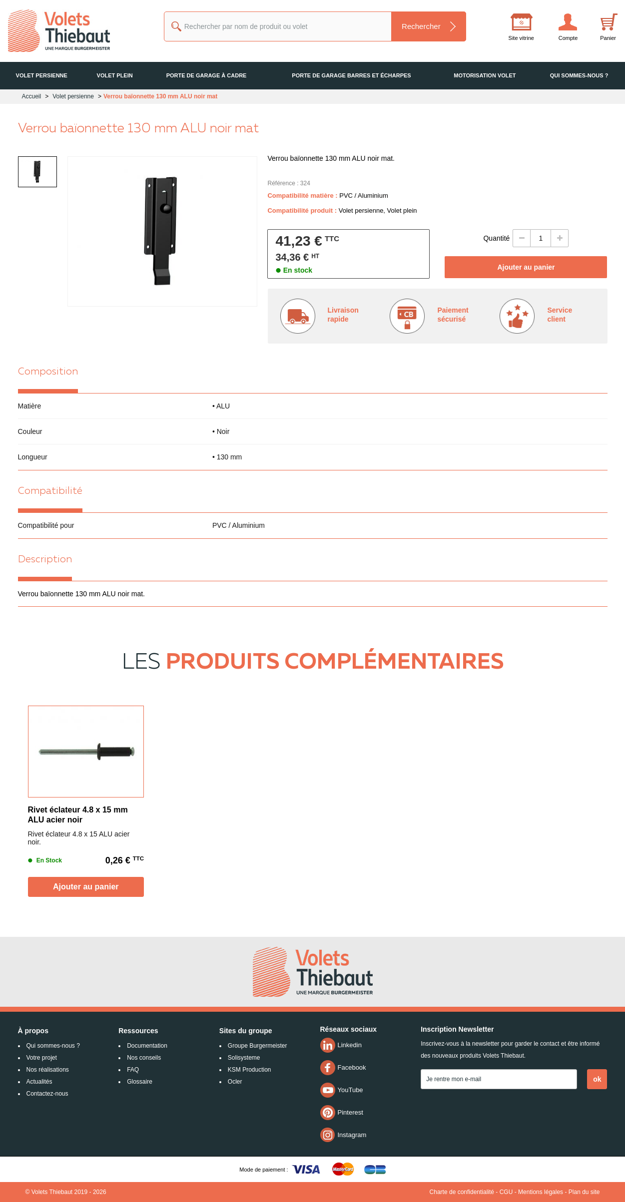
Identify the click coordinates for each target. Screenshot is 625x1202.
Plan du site (584, 1192)
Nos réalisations (47, 1069)
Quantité (496, 238)
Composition (48, 372)
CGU (506, 1192)
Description (45, 560)
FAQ (133, 1069)
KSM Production (249, 1069)
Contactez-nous (47, 1093)
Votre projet (41, 1057)
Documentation (147, 1045)
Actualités (39, 1081)
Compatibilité (50, 491)
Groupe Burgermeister (257, 1045)
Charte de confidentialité (462, 1192)
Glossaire (139, 1081)
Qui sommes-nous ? (53, 1045)
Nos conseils (144, 1057)
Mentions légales (540, 1192)
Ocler (235, 1081)
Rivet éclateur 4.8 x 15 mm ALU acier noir (78, 814)
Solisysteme (244, 1057)
